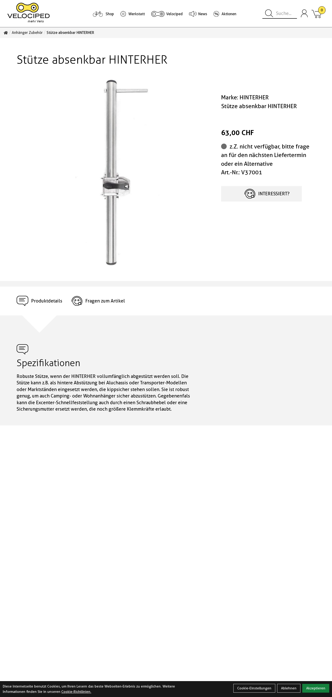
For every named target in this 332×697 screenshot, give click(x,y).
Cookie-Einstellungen (254, 688)
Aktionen (229, 14)
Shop (110, 14)
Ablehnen (288, 688)
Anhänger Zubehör (27, 33)
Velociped (174, 14)
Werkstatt (136, 14)
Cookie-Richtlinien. (76, 692)
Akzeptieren (315, 688)
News (202, 14)
